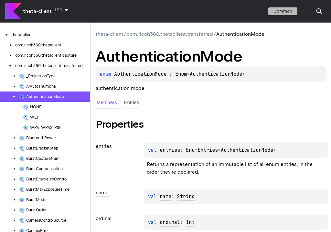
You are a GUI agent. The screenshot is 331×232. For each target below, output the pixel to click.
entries (170, 150)
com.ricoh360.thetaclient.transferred (170, 34)
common (282, 11)
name (165, 196)
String (186, 196)
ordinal (170, 222)
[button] (319, 11)
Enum (181, 74)
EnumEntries (202, 150)
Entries (131, 102)
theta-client (37, 11)
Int (190, 222)
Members (107, 102)
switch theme (306, 11)
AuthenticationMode (140, 74)
